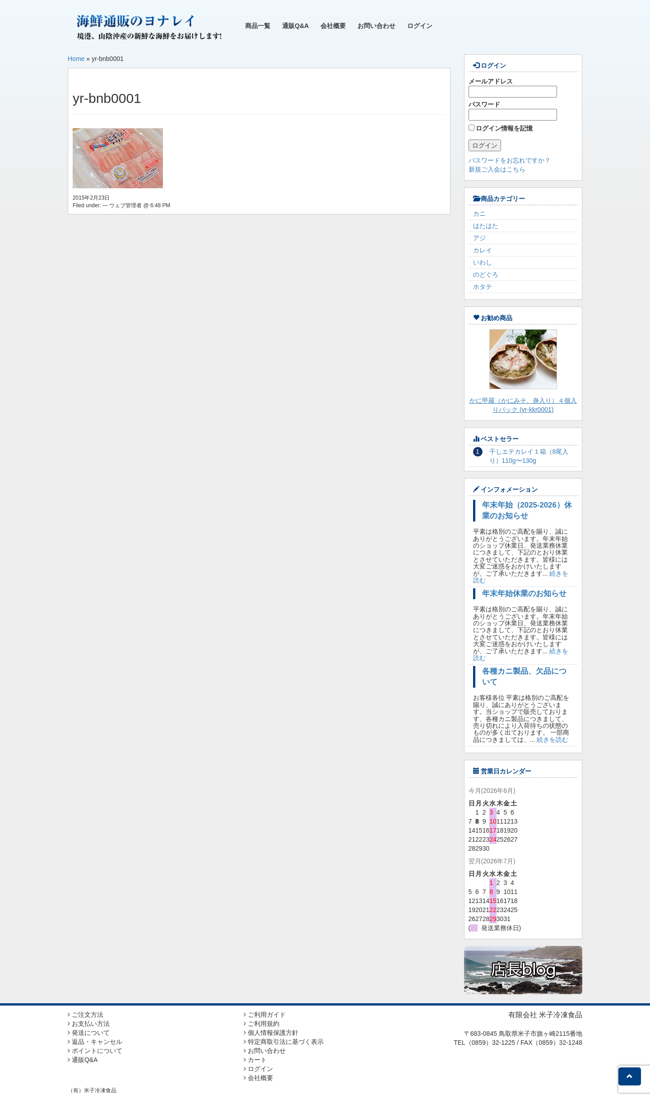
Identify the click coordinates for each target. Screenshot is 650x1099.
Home (76, 58)
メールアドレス (513, 88)
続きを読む (552, 739)
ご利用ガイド (265, 1014)
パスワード (513, 111)
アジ (479, 238)
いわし (482, 262)
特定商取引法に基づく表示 (284, 1041)
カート (255, 1059)
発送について (89, 1032)
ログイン (419, 25)
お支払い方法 (89, 1023)
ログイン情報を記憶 (501, 128)
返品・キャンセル (95, 1041)
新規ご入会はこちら (497, 169)
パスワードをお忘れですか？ (510, 160)
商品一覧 (257, 25)
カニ (479, 213)
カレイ (482, 250)
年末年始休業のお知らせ (524, 593)
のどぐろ (485, 274)
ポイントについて (95, 1050)
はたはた (485, 225)
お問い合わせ (376, 25)
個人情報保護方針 (271, 1032)
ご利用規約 (261, 1023)
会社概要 (333, 25)
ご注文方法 (85, 1014)
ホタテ (482, 286)
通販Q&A (295, 25)
